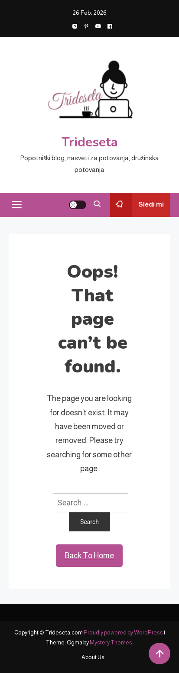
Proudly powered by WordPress (124, 632)
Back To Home (89, 555)
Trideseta (90, 142)
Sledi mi (137, 205)
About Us (92, 657)
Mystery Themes (111, 642)
